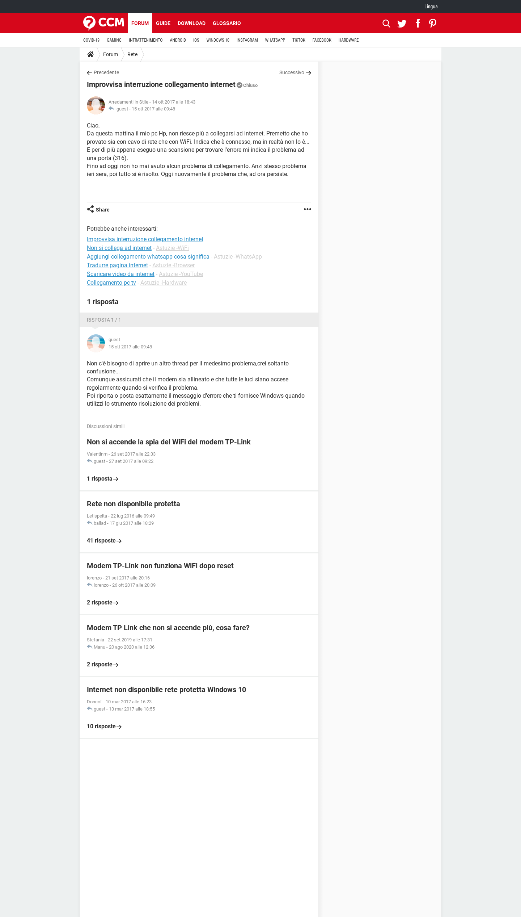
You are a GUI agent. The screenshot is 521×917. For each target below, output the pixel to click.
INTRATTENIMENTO (146, 40)
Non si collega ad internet (119, 247)
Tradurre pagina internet (117, 265)
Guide (163, 23)
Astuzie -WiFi (172, 247)
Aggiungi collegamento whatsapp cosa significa (148, 256)
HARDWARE (349, 40)
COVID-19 (91, 40)
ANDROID (178, 40)
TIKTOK (298, 40)
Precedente (106, 72)
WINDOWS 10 (217, 40)
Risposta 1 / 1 (104, 320)
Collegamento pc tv (111, 282)
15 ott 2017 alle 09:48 (153, 109)
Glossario (227, 23)
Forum (140, 23)
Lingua (431, 6)
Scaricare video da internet (120, 274)
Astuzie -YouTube (181, 274)
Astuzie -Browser (173, 265)
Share (103, 210)
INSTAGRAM (247, 40)
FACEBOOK (322, 40)
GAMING (114, 40)
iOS (196, 40)
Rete (132, 54)
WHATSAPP (275, 40)
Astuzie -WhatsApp (238, 256)
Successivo (291, 72)
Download (192, 23)
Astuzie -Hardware (163, 282)
